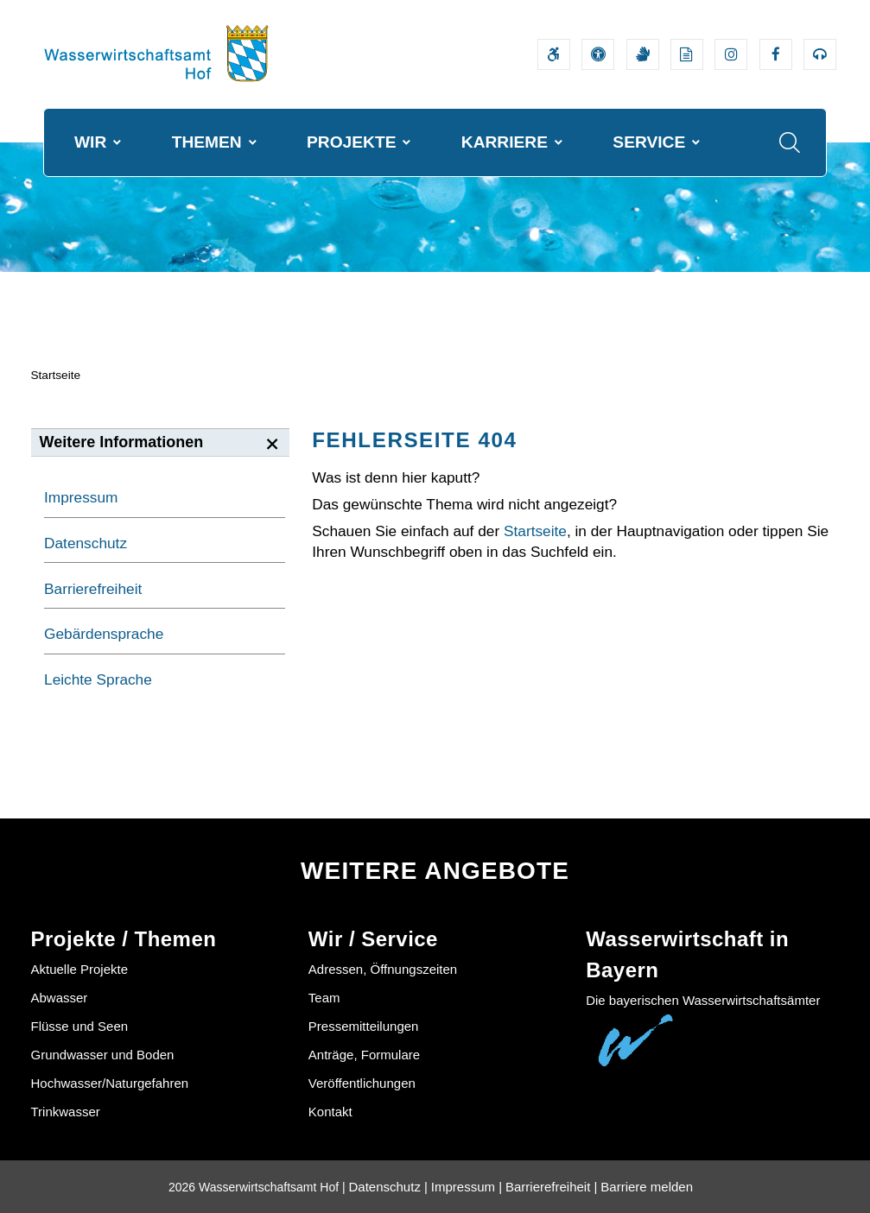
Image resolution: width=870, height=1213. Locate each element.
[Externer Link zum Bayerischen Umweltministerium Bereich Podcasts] (819, 54)
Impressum (80, 497)
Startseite (56, 375)
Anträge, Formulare (364, 1054)
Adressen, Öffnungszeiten (382, 969)
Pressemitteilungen (363, 1026)
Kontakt (330, 1111)
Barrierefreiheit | (551, 1186)
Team (324, 997)
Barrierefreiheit (93, 588)
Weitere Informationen (122, 442)
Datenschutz (85, 543)
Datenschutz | (388, 1186)
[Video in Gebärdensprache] (642, 54)
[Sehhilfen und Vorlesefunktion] (597, 54)
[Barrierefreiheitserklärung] (553, 54)
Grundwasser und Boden (103, 1054)
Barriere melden (646, 1186)
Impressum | (466, 1186)
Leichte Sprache (98, 679)
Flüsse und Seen (80, 1026)
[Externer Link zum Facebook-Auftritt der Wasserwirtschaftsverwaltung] (775, 54)
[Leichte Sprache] (686, 54)
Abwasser (59, 997)
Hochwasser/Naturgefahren (110, 1083)
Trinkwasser (65, 1111)
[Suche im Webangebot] (789, 142)
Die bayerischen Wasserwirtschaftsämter (703, 1000)
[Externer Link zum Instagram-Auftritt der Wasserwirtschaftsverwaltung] (730, 54)
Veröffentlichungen (362, 1083)
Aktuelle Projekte (80, 969)
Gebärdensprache (103, 633)
